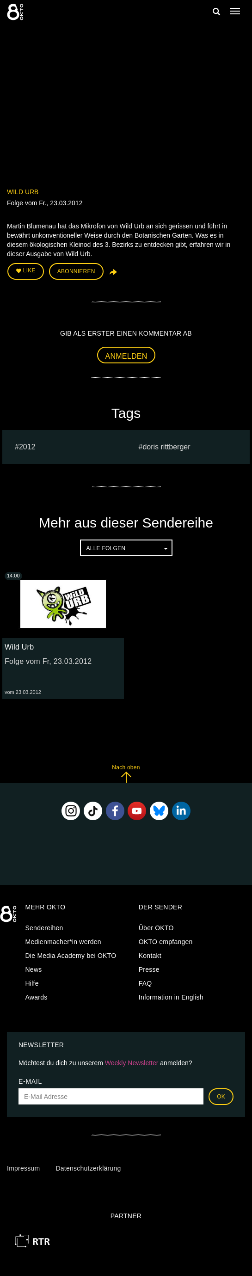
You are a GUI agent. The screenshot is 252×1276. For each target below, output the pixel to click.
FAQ (145, 983)
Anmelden (126, 356)
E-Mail (30, 1081)
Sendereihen (44, 928)
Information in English (171, 997)
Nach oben (126, 773)
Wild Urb (22, 192)
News (33, 969)
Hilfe (32, 983)
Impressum (23, 1168)
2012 (27, 447)
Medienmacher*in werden (63, 941)
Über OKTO (156, 928)
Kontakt (150, 955)
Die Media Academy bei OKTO (71, 955)
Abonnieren (76, 271)
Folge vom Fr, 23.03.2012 (48, 661)
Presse (149, 969)
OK (221, 1096)
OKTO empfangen (166, 941)
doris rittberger (166, 447)
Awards (36, 997)
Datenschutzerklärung (88, 1168)
